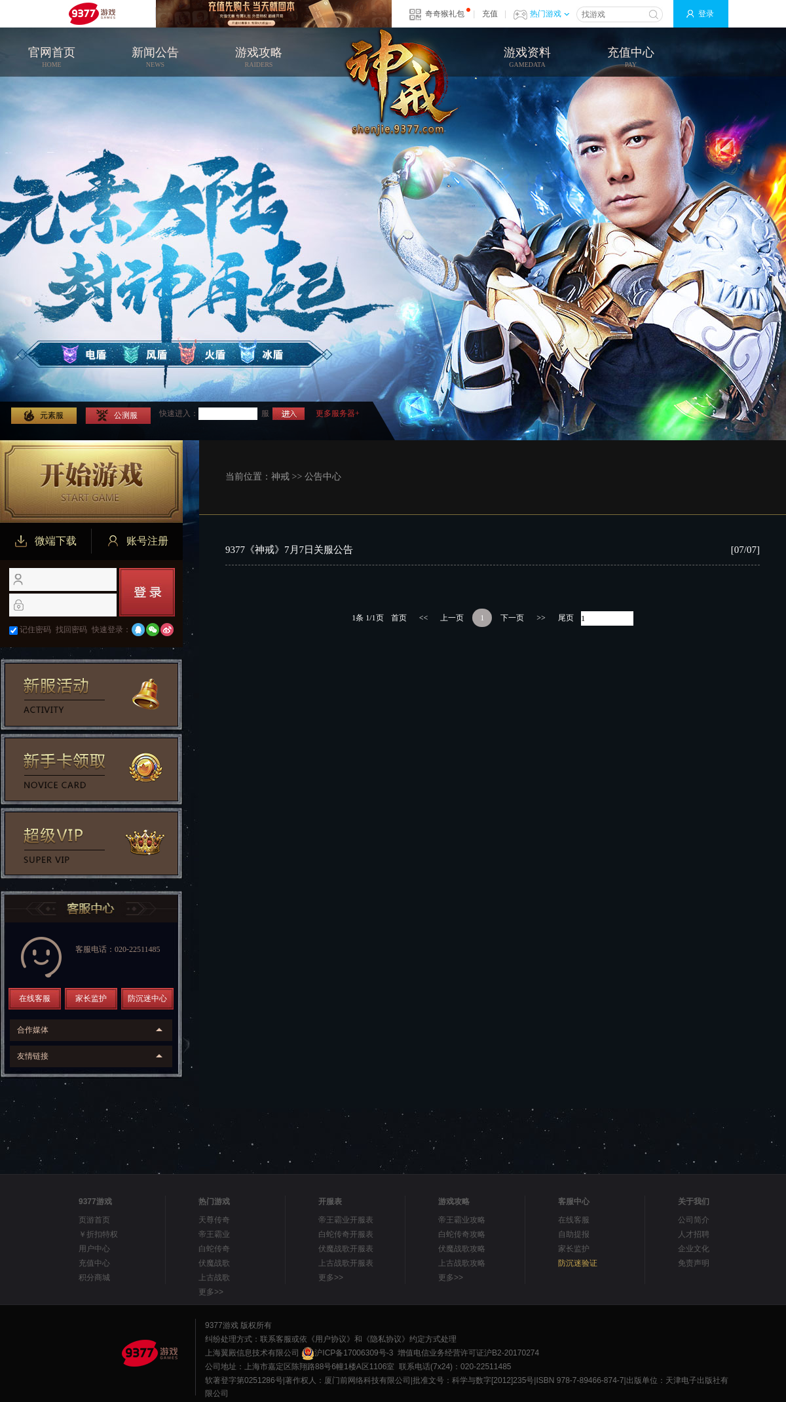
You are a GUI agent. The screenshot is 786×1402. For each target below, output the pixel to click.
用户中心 (94, 1248)
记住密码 (35, 629)
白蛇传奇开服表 (345, 1234)
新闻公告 (155, 57)
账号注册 (137, 541)
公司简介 (693, 1219)
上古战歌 (214, 1277)
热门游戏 (549, 13)
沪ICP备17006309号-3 (347, 1352)
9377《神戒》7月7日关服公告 (289, 549)
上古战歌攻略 (461, 1263)
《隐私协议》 (385, 1339)
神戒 (280, 477)
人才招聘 (693, 1234)
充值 (490, 13)
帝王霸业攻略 (461, 1219)
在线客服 (34, 998)
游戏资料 (527, 57)
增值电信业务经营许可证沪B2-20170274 (468, 1352)
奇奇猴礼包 (444, 13)
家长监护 (91, 998)
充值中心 (631, 57)
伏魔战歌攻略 (461, 1248)
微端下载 (46, 541)
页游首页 (94, 1219)
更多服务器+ (338, 413)
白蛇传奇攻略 (461, 1234)
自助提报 (574, 1234)
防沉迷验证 (577, 1263)
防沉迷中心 (147, 998)
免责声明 (693, 1263)
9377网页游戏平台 (92, 14)
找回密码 (71, 629)
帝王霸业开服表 (345, 1219)
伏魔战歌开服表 (345, 1248)
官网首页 (51, 57)
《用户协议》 (330, 1339)
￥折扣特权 (98, 1234)
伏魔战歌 (214, 1263)
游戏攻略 (258, 57)
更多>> (210, 1292)
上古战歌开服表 (345, 1263)
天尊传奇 (214, 1219)
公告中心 (323, 477)
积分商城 (94, 1277)
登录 (706, 13)
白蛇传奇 (214, 1248)
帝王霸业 (214, 1234)
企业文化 (693, 1248)
